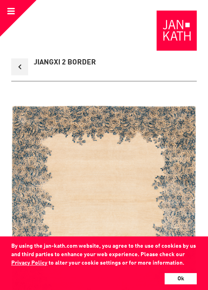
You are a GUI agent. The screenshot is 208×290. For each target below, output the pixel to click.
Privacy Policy (29, 263)
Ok (180, 279)
